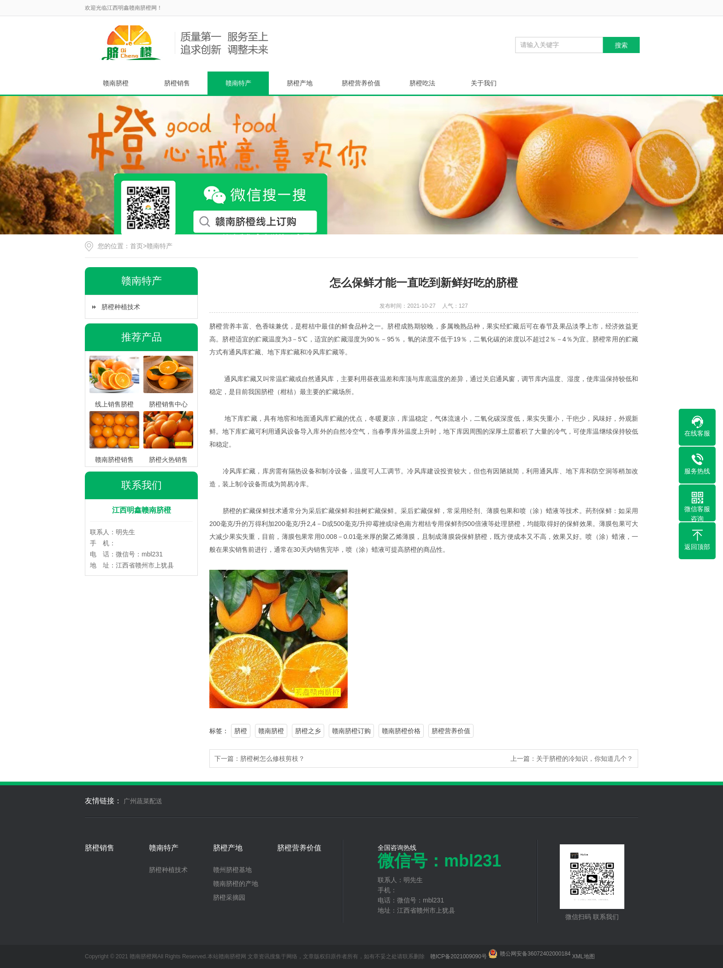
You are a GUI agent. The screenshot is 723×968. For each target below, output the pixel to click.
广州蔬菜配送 (143, 801)
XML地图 (583, 956)
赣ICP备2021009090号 (458, 956)
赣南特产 (238, 83)
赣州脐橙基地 (232, 869)
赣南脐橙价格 (401, 731)
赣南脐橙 (116, 83)
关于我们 (484, 83)
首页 (136, 246)
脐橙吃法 (422, 83)
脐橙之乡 (308, 731)
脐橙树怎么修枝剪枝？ (272, 758)
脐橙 (216, 326)
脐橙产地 (300, 83)
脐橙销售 (177, 83)
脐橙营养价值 (361, 83)
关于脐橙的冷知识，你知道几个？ (584, 758)
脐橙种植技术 (120, 307)
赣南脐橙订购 (351, 731)
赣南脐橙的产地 (235, 883)
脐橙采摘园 (229, 897)
